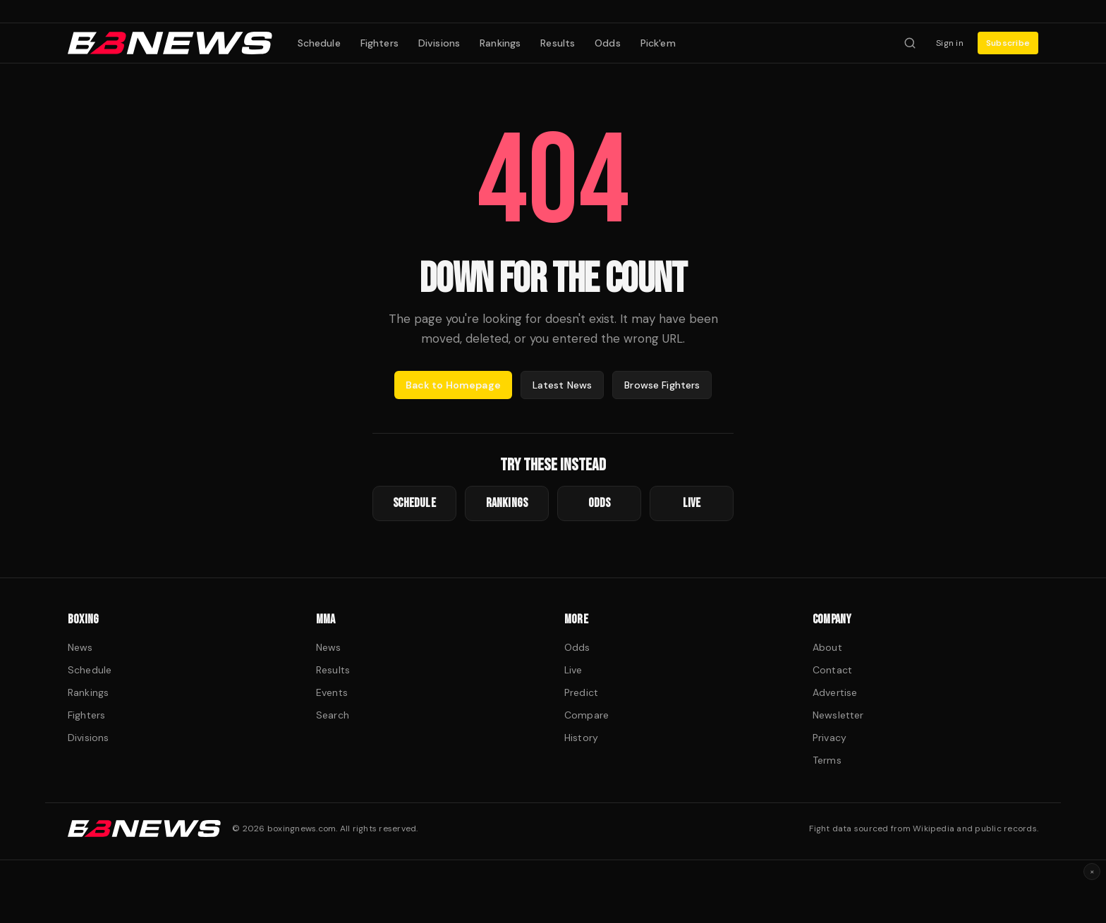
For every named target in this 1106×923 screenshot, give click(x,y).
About (827, 647)
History (581, 737)
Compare (586, 715)
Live (573, 670)
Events (332, 692)
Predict (581, 692)
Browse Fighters (662, 385)
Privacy (829, 737)
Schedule (319, 43)
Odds (608, 43)
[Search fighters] (910, 43)
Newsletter (838, 715)
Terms (827, 760)
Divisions (439, 43)
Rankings (500, 43)
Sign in (950, 43)
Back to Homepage (453, 385)
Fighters (379, 43)
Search (332, 715)
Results (557, 43)
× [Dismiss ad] (1092, 871)
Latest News (562, 385)
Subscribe (1008, 43)
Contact (832, 670)
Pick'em (658, 43)
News (80, 647)
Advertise (835, 692)
